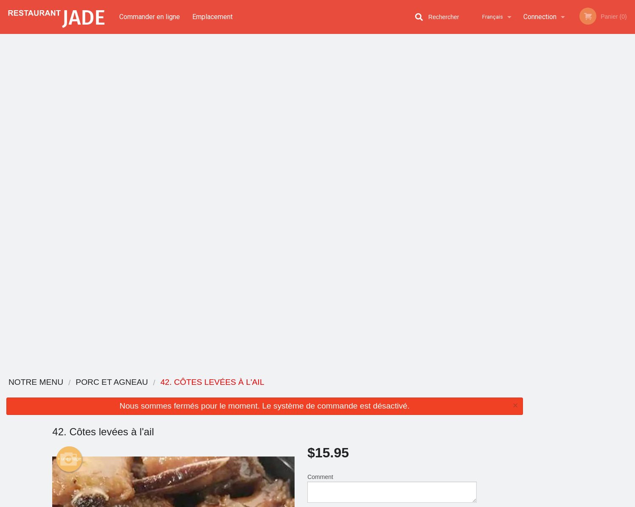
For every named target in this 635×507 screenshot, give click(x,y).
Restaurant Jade (145, 382)
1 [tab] (550, 184)
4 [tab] (588, 184)
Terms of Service (332, 501)
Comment (392, 152)
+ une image (69, 123)
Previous (535, 124)
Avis (364, 393)
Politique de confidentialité (375, 418)
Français (492, 17)
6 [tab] (614, 184)
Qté (333, 187)
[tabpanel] (582, 125)
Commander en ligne (149, 17)
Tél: (455, 430)
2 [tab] (563, 184)
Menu (295, 393)
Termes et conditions (384, 404)
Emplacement (212, 17)
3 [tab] (575, 184)
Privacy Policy (286, 501)
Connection (539, 17)
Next (628, 124)
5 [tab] (601, 184)
